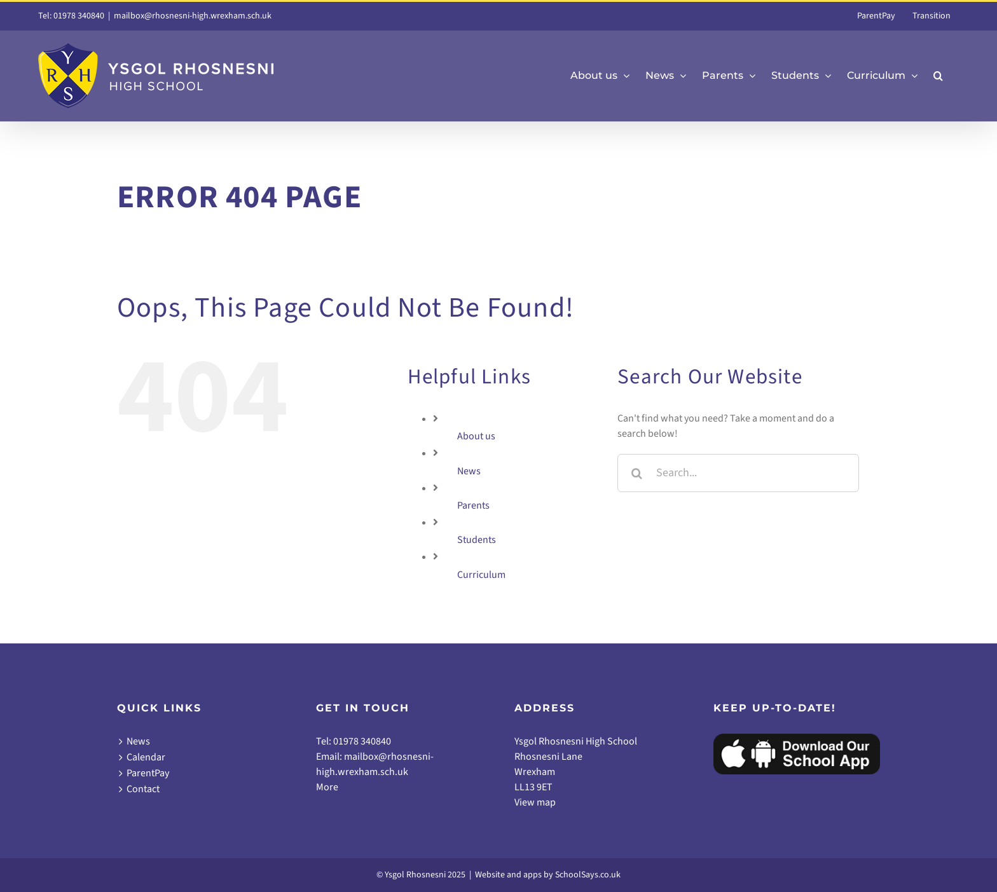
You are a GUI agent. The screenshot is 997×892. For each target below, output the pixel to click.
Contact (143, 789)
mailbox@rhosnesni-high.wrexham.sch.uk (193, 16)
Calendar (146, 757)
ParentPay (148, 773)
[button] (938, 75)
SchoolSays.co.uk (588, 874)
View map (535, 802)
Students (476, 540)
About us (476, 436)
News (469, 471)
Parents (473, 505)
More (327, 787)
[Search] (636, 473)
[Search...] (738, 473)
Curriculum (481, 575)
